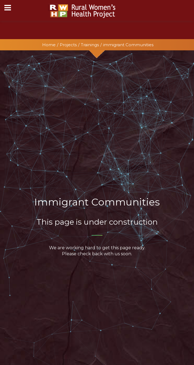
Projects (68, 44)
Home (49, 44)
